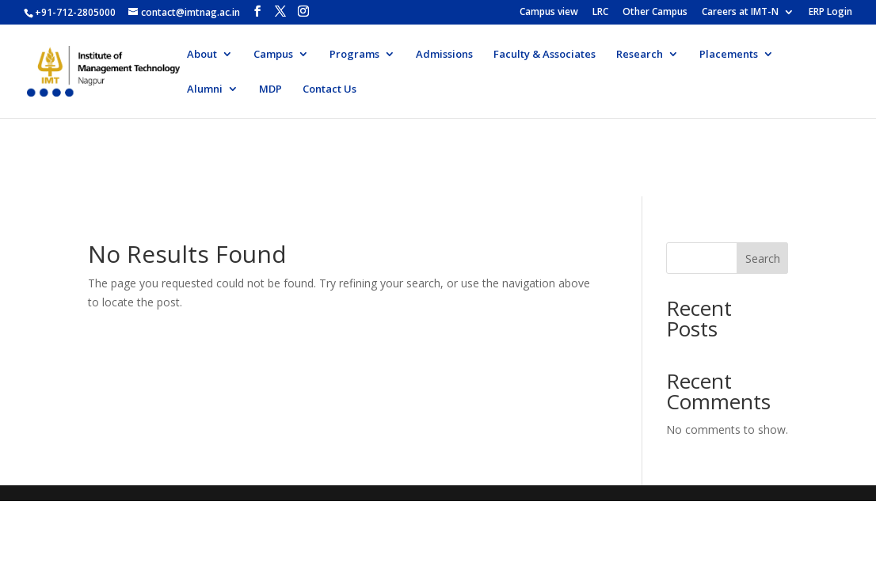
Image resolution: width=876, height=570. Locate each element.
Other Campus (655, 12)
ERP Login (830, 12)
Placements (728, 54)
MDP (270, 89)
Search (762, 258)
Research (639, 54)
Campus (273, 54)
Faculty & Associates (544, 54)
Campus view (549, 12)
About (202, 54)
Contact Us (329, 89)
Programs (354, 54)
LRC (600, 12)
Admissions (444, 54)
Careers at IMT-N (740, 12)
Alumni (205, 89)
